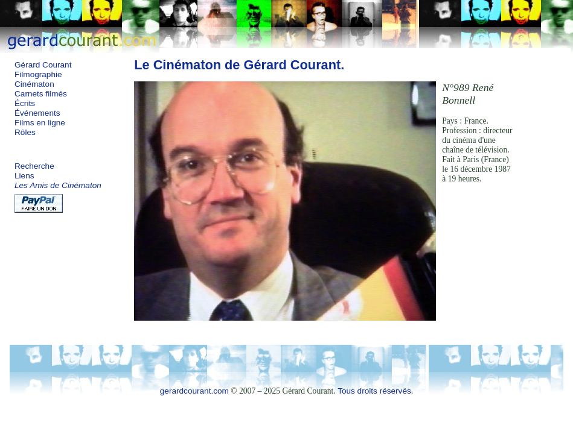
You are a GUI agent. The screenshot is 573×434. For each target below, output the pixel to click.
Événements (37, 113)
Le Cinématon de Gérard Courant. (239, 64)
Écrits (24, 103)
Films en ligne (39, 122)
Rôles (25, 132)
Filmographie (38, 74)
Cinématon (34, 84)
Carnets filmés (40, 93)
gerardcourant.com (194, 390)
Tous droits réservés (374, 390)
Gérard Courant (42, 64)
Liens (24, 175)
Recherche (34, 166)
